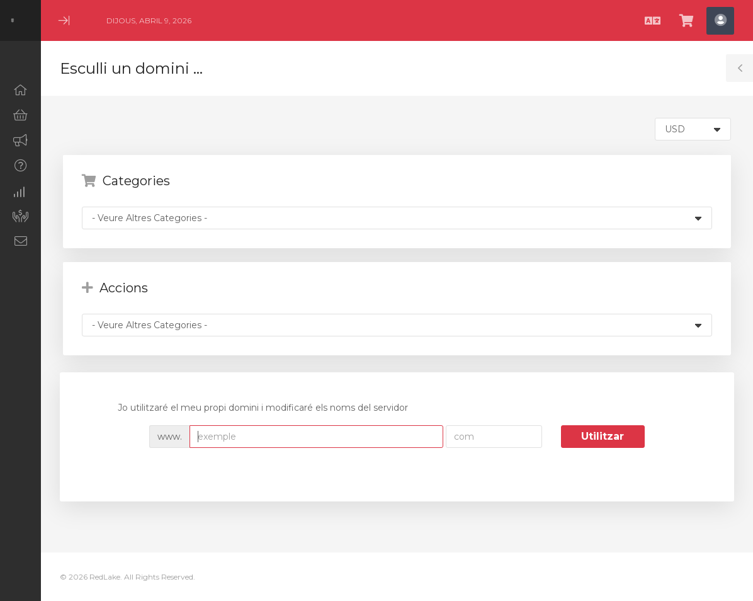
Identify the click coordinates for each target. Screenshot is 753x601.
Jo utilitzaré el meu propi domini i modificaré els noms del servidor (253, 409)
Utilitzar (602, 436)
